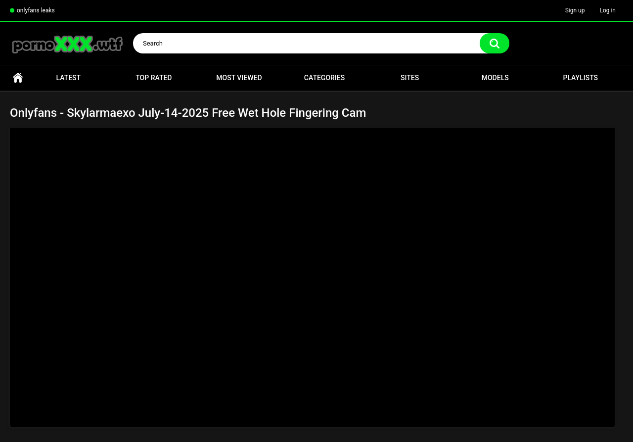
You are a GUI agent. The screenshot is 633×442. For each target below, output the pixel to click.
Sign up (575, 10)
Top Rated (154, 78)
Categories (324, 78)
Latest (68, 78)
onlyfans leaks (36, 10)
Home (18, 78)
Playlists (580, 78)
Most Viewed (239, 78)
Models (495, 78)
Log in (607, 10)
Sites (410, 78)
